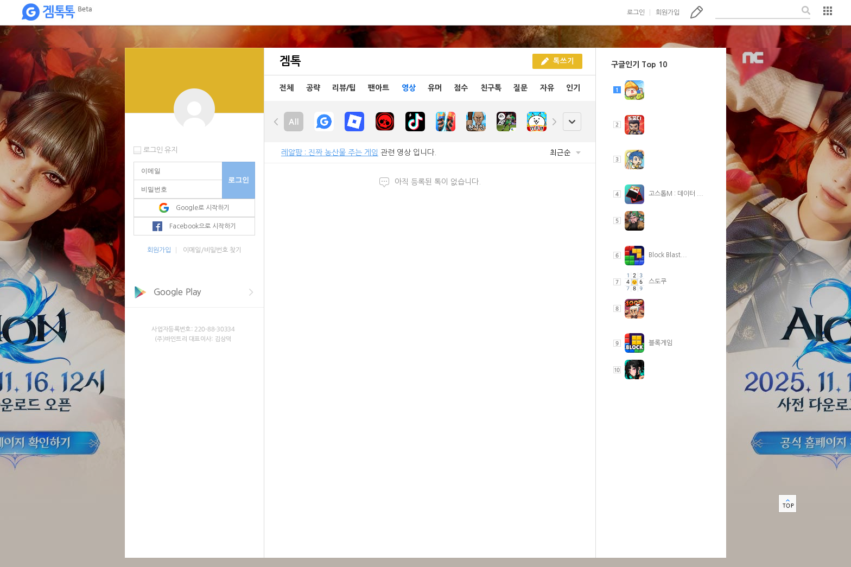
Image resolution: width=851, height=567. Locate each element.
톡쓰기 (696, 11)
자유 (547, 88)
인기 (573, 88)
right (554, 121)
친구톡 (490, 88)
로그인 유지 (160, 150)
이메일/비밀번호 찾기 (212, 250)
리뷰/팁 (344, 88)
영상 (409, 88)
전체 (287, 88)
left (276, 121)
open (571, 121)
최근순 (565, 152)
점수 (461, 88)
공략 (313, 88)
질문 (520, 88)
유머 (435, 88)
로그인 (636, 12)
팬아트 (378, 88)
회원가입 (667, 12)
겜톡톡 (56, 12)
